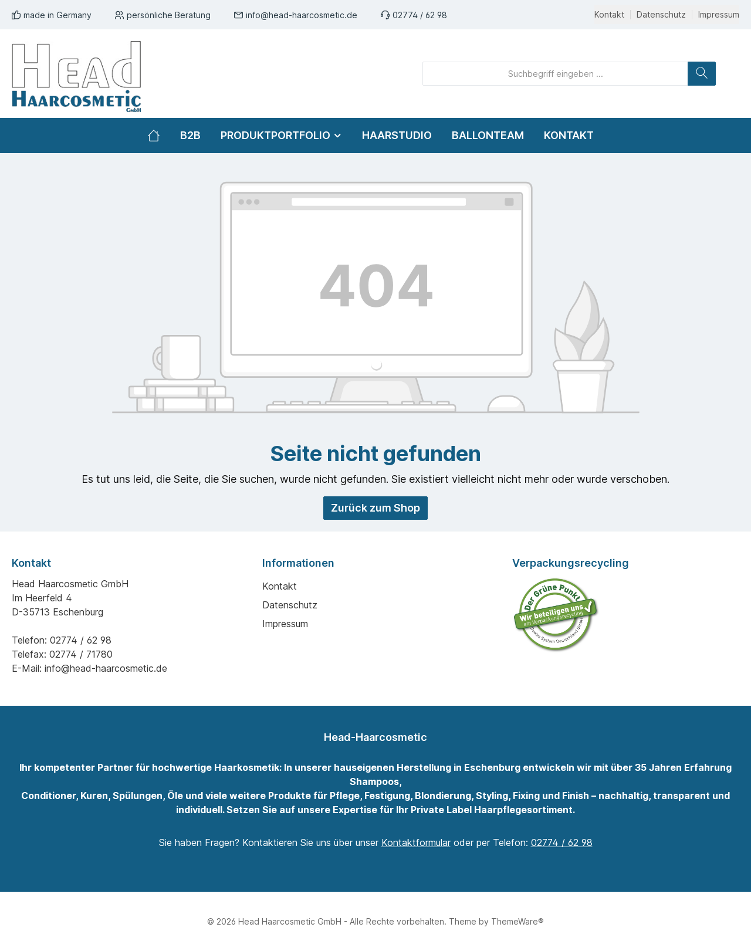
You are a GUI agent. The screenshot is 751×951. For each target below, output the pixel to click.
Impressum (718, 14)
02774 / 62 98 (420, 15)
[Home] (158, 135)
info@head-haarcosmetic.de (301, 15)
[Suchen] (702, 74)
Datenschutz (661, 14)
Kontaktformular (416, 842)
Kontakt (609, 14)
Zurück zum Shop (375, 508)
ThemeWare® (517, 921)
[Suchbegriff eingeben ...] (555, 74)
